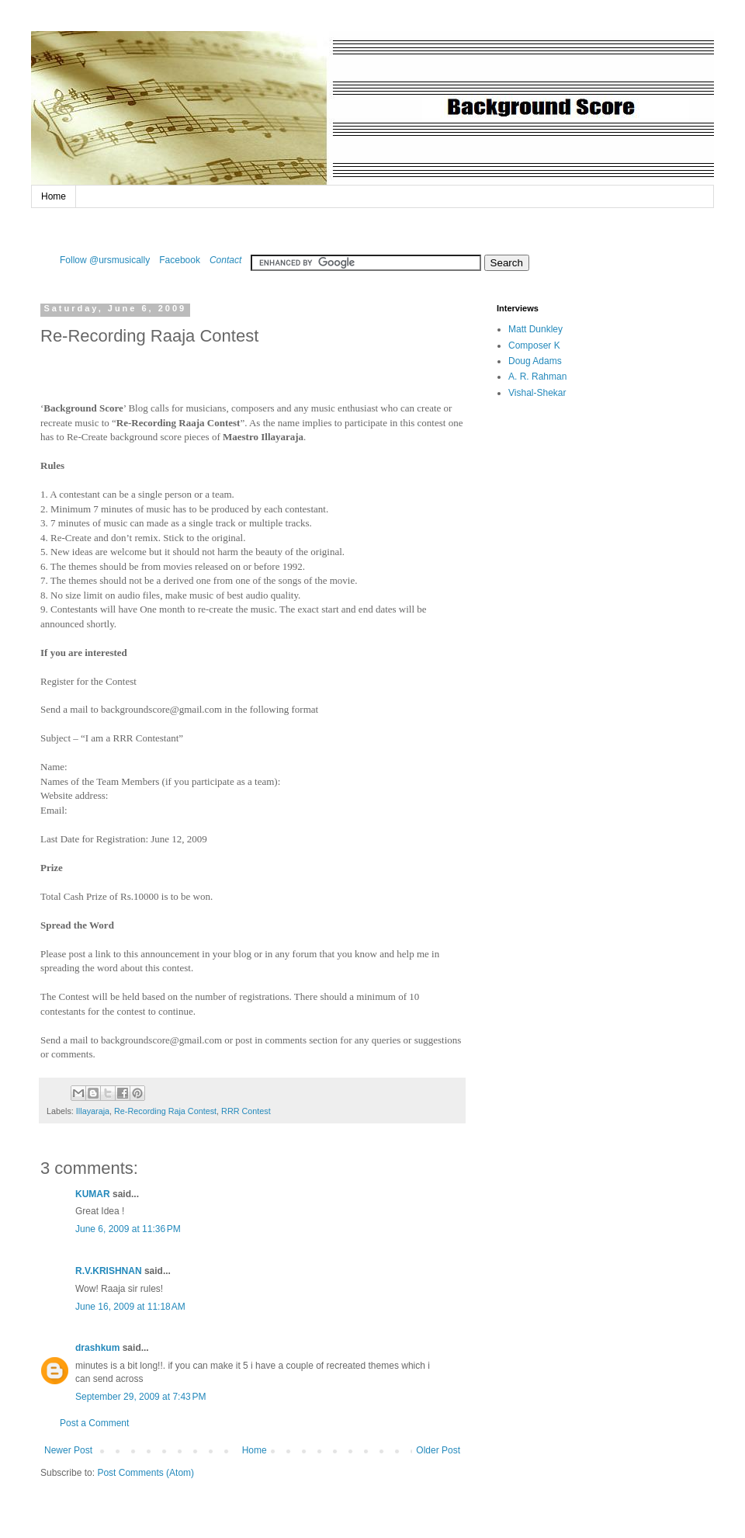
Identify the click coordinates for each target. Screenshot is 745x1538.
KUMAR (92, 1194)
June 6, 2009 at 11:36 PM (128, 1229)
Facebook (179, 260)
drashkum (97, 1347)
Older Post (438, 1450)
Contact (225, 260)
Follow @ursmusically (105, 260)
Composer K (534, 345)
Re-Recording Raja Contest (165, 1111)
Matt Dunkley (535, 329)
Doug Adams (535, 361)
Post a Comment (94, 1423)
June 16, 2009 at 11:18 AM (130, 1306)
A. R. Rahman (537, 376)
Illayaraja (92, 1111)
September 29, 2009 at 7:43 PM (140, 1396)
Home (53, 196)
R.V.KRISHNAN (108, 1270)
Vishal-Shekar (537, 392)
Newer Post (68, 1450)
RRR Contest (246, 1111)
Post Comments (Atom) (145, 1472)
